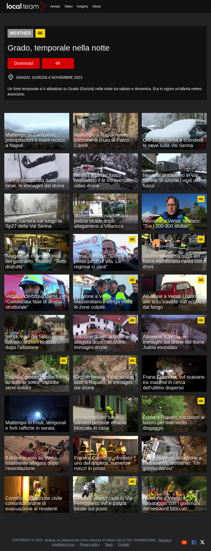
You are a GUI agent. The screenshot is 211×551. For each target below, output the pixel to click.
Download (23, 63)
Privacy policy (89, 544)
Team (109, 544)
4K (58, 63)
